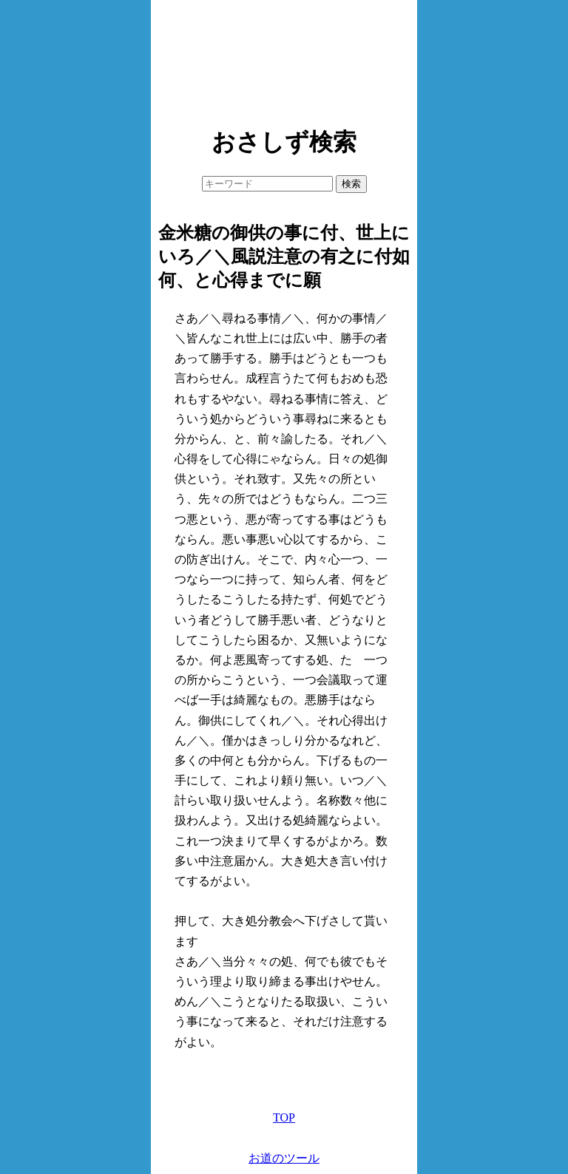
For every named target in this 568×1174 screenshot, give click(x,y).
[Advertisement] (284, 59)
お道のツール (284, 1158)
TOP (284, 1117)
